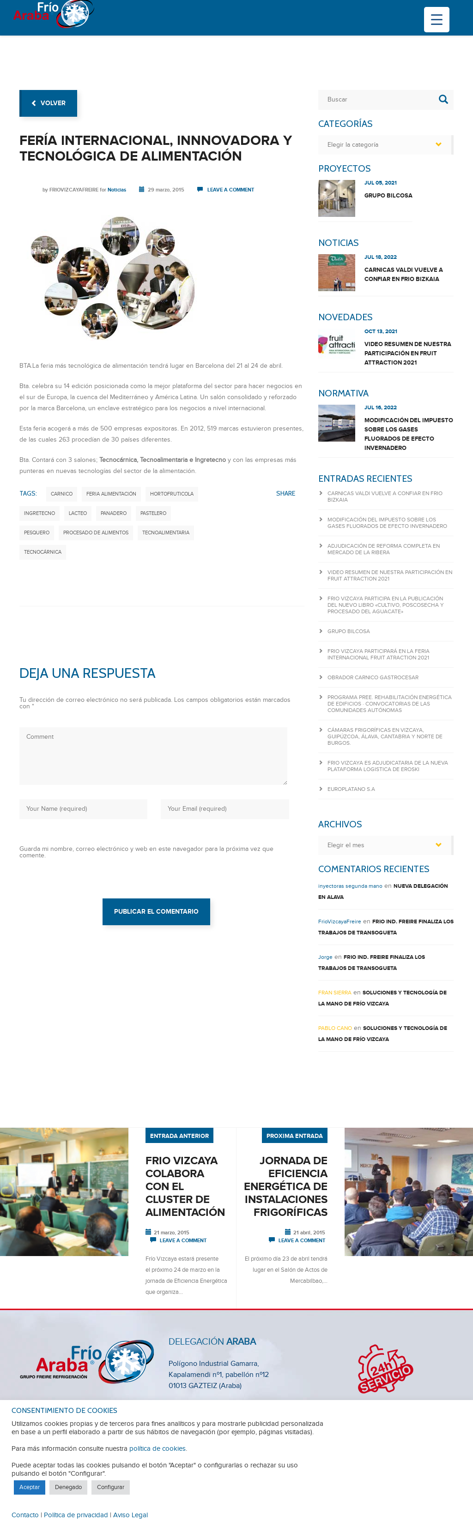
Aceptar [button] (29, 1487)
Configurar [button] (110, 1487)
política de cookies (157, 1449)
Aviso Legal (130, 1515)
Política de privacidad (76, 1515)
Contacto (25, 1515)
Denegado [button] (68, 1487)
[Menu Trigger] (436, 19)
